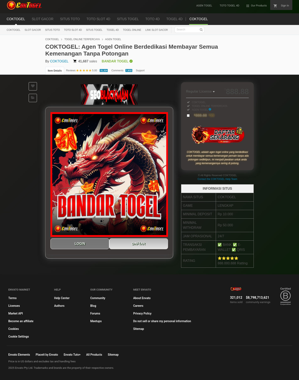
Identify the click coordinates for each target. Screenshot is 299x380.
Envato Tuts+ (72, 354)
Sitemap (138, 328)
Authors (59, 305)
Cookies (13, 328)
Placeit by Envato (47, 354)
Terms (12, 298)
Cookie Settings (18, 336)
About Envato (142, 298)
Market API (15, 313)
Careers (138, 305)
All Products (94, 354)
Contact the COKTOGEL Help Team (217, 179)
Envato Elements (19, 354)
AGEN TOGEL (113, 39)
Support (140, 70)
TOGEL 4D (174, 19)
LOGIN (80, 243)
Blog (93, 305)
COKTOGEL (16, 19)
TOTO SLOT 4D (98, 19)
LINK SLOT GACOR (156, 29)
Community (97, 298)
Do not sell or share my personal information (162, 321)
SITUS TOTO (70, 19)
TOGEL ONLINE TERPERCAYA (82, 39)
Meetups (96, 321)
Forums (95, 313)
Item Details (55, 70)
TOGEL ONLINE (132, 29)
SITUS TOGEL (128, 19)
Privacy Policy (142, 313)
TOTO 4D (152, 19)
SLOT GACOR (43, 19)
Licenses (14, 305)
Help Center (62, 298)
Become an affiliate (20, 321)
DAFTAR (138, 243)
